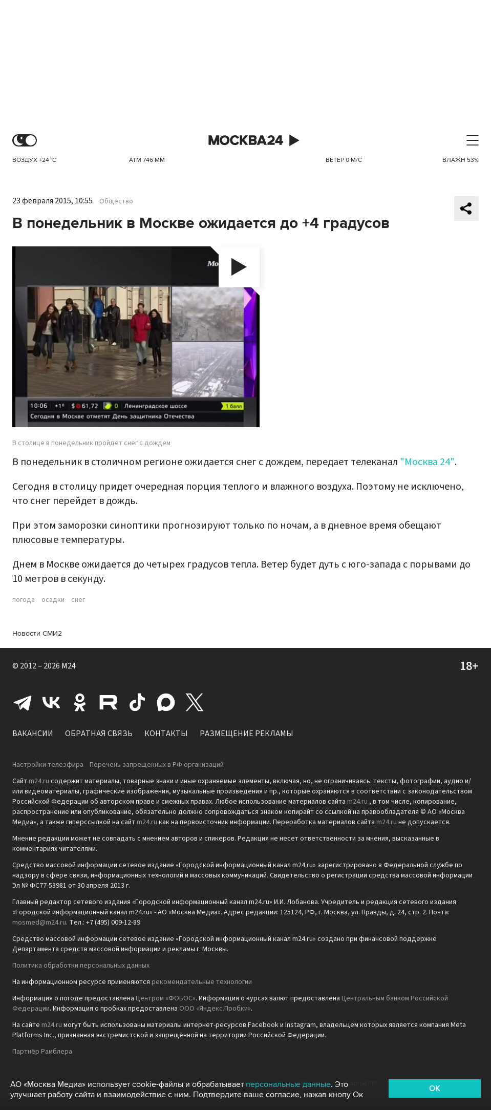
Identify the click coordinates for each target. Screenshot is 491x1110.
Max (166, 702)
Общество (116, 201)
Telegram (22, 702)
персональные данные (288, 1084)
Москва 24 (245, 140)
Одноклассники (80, 702)
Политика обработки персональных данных (81, 965)
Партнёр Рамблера (42, 1051)
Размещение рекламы (246, 733)
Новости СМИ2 (37, 633)
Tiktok (137, 702)
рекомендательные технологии (202, 982)
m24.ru (39, 781)
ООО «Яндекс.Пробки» (215, 1008)
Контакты (166, 733)
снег (78, 599)
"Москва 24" (427, 462)
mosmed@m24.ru (39, 922)
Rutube (108, 702)
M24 (68, 666)
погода (23, 599)
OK (434, 1088)
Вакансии (32, 733)
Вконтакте (51, 702)
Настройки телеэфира (47, 765)
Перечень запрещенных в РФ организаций (157, 765)
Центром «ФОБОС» (166, 998)
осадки (53, 599)
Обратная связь (99, 733)
